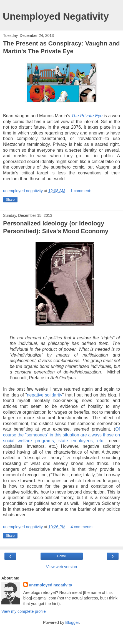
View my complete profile (23, 611)
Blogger (72, 622)
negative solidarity (44, 395)
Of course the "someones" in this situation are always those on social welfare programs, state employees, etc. (61, 435)
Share (10, 200)
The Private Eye (87, 115)
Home (61, 556)
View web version (61, 567)
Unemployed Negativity (56, 16)
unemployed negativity (50, 585)
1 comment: (80, 191)
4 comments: (82, 527)
